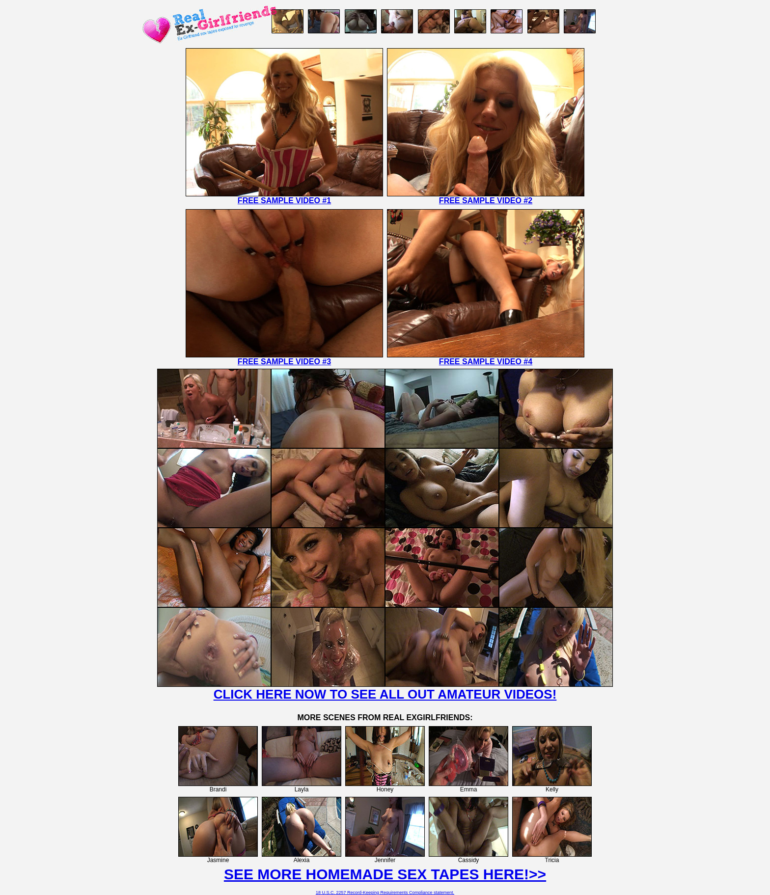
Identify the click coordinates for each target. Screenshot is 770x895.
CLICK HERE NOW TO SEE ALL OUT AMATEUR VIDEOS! (385, 694)
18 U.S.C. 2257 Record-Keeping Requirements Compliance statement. (385, 892)
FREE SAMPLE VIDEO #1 (284, 200)
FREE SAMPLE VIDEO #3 (284, 361)
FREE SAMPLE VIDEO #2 (485, 200)
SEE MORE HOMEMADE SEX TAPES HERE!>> (385, 874)
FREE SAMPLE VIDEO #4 (485, 361)
